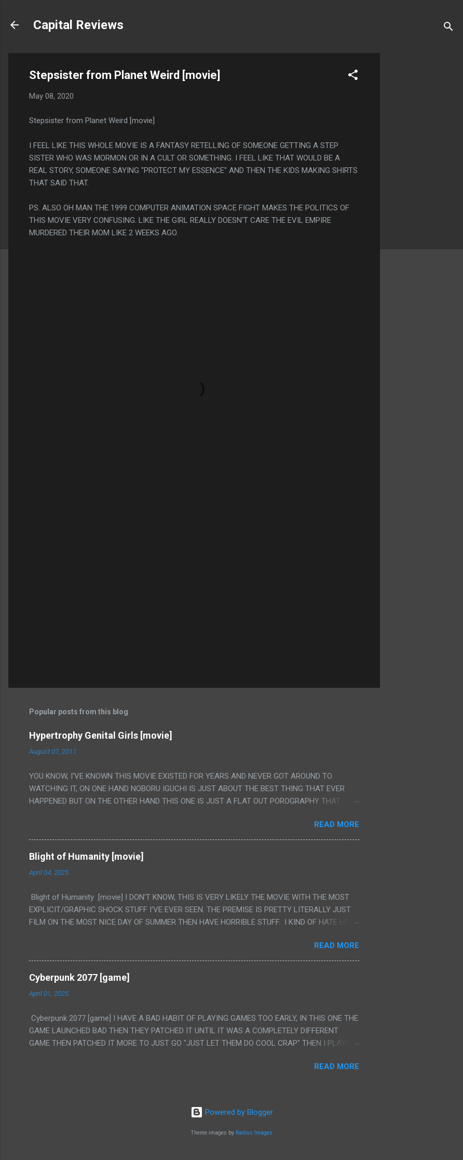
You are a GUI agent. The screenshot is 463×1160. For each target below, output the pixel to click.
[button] (353, 77)
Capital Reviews (78, 25)
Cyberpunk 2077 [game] (79, 977)
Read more (336, 824)
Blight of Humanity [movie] (86, 856)
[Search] (448, 28)
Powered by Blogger (231, 1112)
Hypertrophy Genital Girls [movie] (100, 735)
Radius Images (254, 1132)
